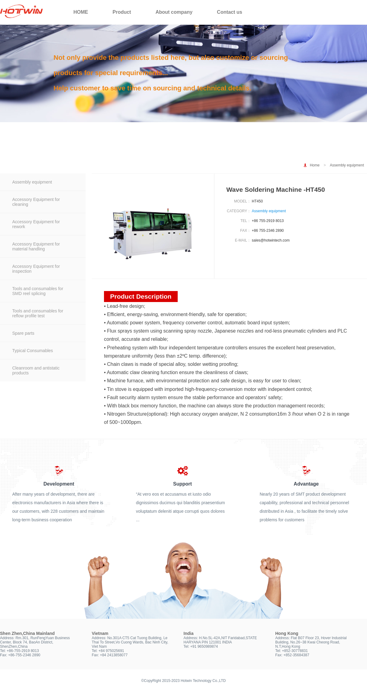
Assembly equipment (347, 165)
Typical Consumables (32, 350)
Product (122, 12)
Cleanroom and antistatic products (36, 370)
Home (315, 165)
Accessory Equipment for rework (36, 224)
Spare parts (23, 333)
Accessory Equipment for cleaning (36, 202)
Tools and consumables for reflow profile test (37, 313)
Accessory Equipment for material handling (36, 246)
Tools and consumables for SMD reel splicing (37, 291)
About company (173, 12)
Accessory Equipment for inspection (36, 269)
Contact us (229, 12)
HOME (80, 12)
